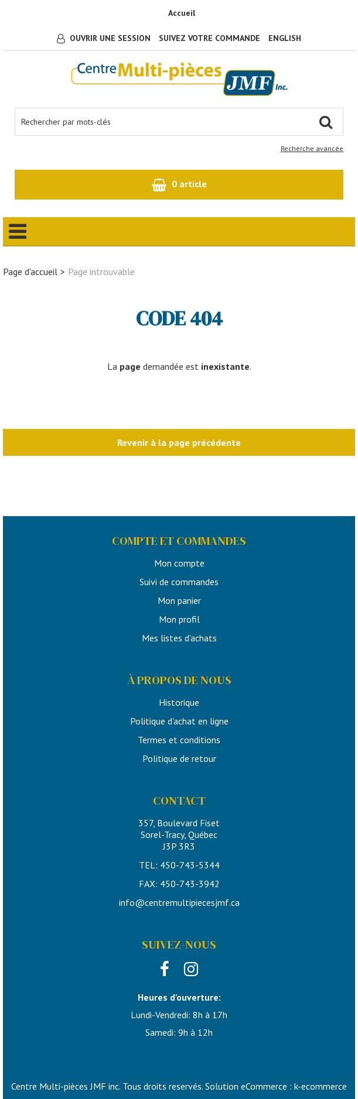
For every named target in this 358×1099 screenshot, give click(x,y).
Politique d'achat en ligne (179, 721)
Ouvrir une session (110, 38)
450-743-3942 (190, 883)
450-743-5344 (190, 865)
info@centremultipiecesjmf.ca (179, 902)
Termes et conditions (179, 740)
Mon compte (179, 563)
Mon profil (179, 619)
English (284, 38)
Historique (179, 702)
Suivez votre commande (209, 38)
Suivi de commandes (179, 582)
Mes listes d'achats (179, 638)
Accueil (181, 13)
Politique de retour (179, 758)
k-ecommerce (320, 1086)
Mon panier (179, 600)
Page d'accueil (30, 271)
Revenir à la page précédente (179, 442)
